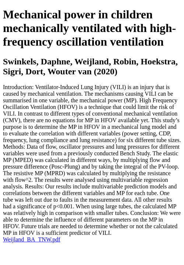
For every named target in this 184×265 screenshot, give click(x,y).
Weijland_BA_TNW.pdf (31, 239)
